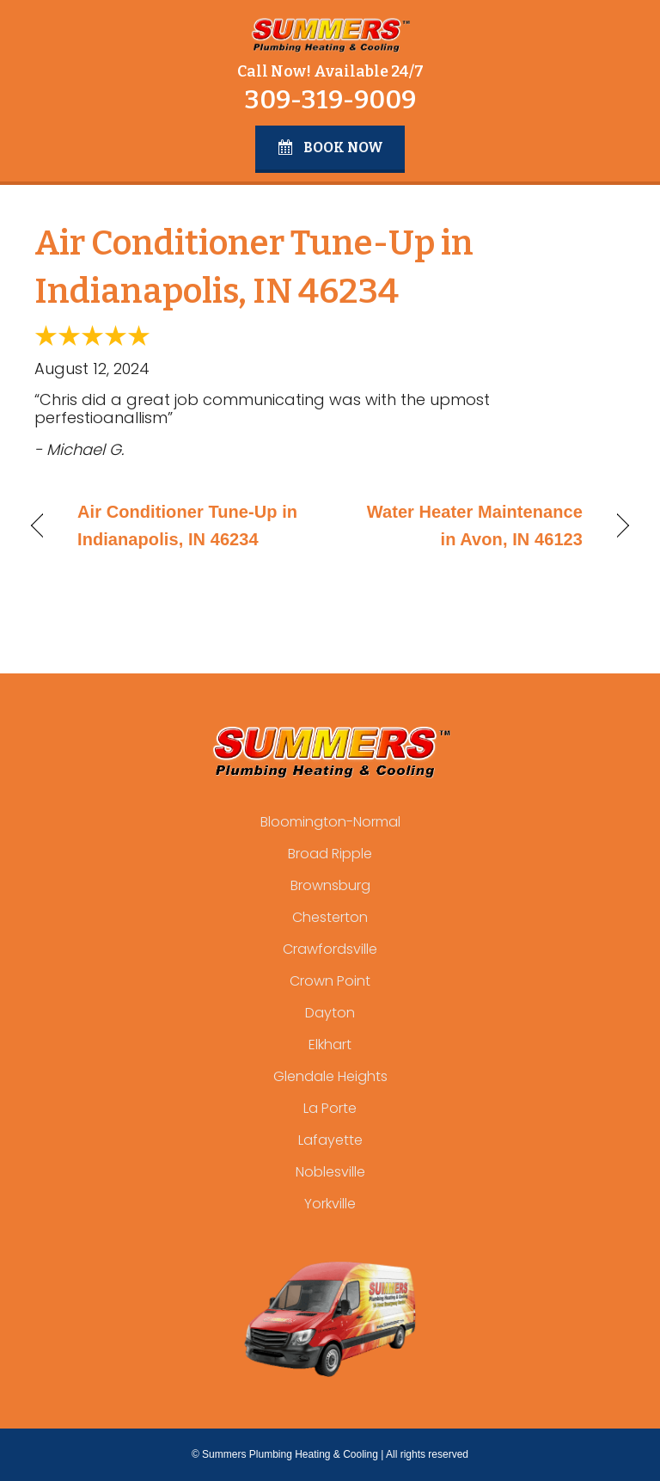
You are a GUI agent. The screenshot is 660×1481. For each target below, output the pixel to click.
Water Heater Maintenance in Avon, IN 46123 (465, 525)
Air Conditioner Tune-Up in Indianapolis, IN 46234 (187, 525)
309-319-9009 (330, 99)
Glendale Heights (330, 1076)
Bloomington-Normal (330, 822)
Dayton (330, 1013)
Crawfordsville (330, 949)
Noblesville (330, 1172)
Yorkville (330, 1204)
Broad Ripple (330, 853)
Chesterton (330, 917)
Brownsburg (330, 885)
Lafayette (330, 1140)
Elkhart (330, 1044)
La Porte (330, 1108)
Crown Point (330, 981)
